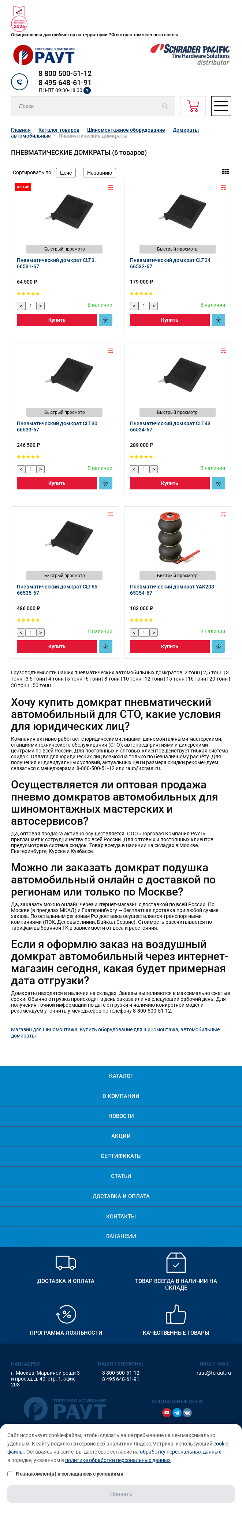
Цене (66, 173)
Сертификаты (121, 1156)
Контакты (121, 1216)
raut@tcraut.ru (214, 1373)
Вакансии (121, 1236)
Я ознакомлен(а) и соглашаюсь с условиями (65, 1474)
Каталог (121, 1076)
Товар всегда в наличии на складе (176, 1284)
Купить (57, 320)
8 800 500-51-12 (65, 73)
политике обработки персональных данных (118, 1460)
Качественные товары (176, 1333)
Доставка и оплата (121, 1196)
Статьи (121, 1176)
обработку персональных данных (180, 1452)
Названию (99, 173)
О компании (121, 1096)
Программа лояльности (66, 1333)
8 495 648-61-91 (65, 82)
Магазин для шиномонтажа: (45, 1029)
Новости (121, 1116)
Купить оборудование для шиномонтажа (129, 1029)
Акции (121, 1136)
